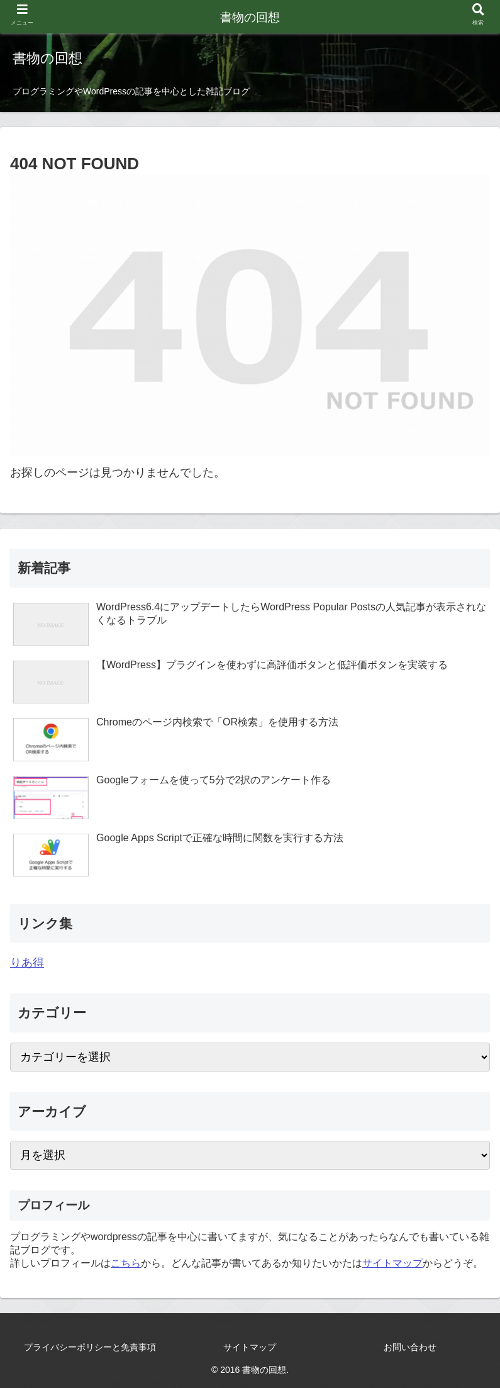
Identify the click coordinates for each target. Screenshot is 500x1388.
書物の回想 (250, 17)
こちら (126, 1263)
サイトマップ (392, 1263)
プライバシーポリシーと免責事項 (90, 1347)
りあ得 (27, 962)
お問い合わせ (410, 1347)
